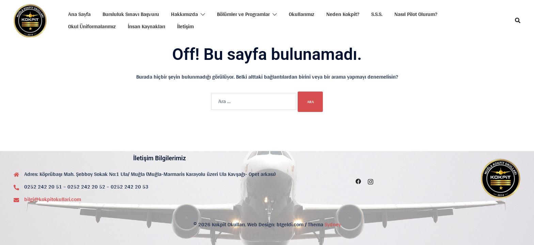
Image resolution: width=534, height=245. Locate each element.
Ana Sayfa (79, 14)
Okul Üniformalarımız (92, 26)
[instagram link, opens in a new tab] (370, 180)
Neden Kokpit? (342, 14)
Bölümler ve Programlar (243, 14)
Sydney (333, 224)
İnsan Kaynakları (146, 26)
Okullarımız (301, 14)
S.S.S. (376, 14)
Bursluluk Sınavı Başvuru (131, 14)
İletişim (185, 26)
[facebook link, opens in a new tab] (358, 180)
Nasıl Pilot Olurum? (415, 14)
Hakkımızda (184, 14)
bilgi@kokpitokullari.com (52, 199)
